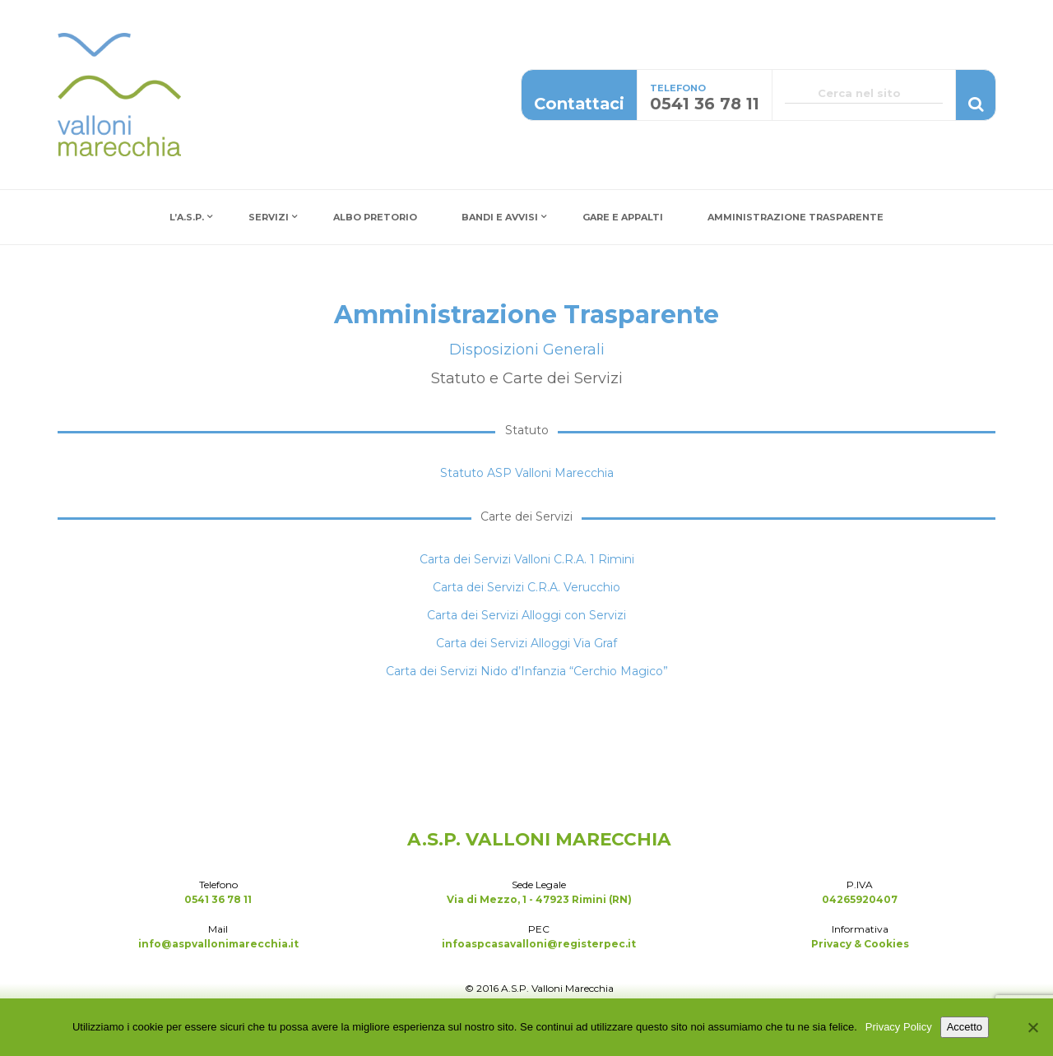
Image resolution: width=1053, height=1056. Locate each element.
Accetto (964, 1027)
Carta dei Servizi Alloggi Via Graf (526, 643)
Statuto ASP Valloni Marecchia (527, 472)
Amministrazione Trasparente (795, 217)
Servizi (268, 217)
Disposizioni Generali (527, 349)
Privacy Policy (898, 1027)
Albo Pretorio (375, 217)
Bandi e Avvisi (500, 217)
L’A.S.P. (186, 217)
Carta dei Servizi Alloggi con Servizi (526, 615)
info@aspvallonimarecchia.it (218, 944)
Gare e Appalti (622, 217)
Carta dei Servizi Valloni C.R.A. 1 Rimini (527, 559)
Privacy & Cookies (860, 944)
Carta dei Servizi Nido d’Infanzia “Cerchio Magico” (527, 671)
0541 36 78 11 (218, 899)
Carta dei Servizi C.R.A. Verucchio (526, 587)
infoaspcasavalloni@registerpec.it (539, 944)
